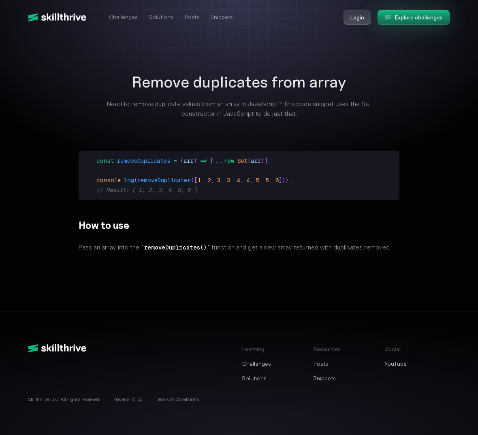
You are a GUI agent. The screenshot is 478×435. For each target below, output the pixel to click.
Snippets (222, 16)
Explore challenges (413, 17)
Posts (192, 16)
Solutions (161, 16)
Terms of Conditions (177, 399)
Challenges (123, 16)
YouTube (396, 363)
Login (357, 17)
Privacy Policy (128, 399)
